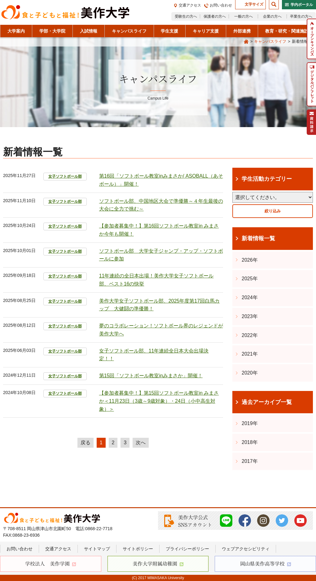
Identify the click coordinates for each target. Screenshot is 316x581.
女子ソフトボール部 (65, 176)
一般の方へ (243, 16)
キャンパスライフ (270, 41)
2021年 (250, 354)
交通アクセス (190, 5)
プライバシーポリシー (187, 548)
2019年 (250, 423)
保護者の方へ (215, 16)
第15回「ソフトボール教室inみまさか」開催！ (151, 375)
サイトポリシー (138, 548)
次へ (141, 442)
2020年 (250, 372)
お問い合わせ (221, 5)
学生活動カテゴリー (267, 179)
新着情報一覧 (258, 238)
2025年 (250, 278)
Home (246, 41)
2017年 (250, 461)
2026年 (250, 260)
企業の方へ (272, 16)
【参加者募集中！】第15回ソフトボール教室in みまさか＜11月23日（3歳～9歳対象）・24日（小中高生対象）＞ (159, 401)
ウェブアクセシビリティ (246, 548)
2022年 (250, 335)
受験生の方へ (186, 16)
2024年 (250, 297)
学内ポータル (302, 4)
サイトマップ (97, 548)
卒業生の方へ (301, 16)
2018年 (250, 442)
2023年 (250, 316)
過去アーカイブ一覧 (267, 402)
